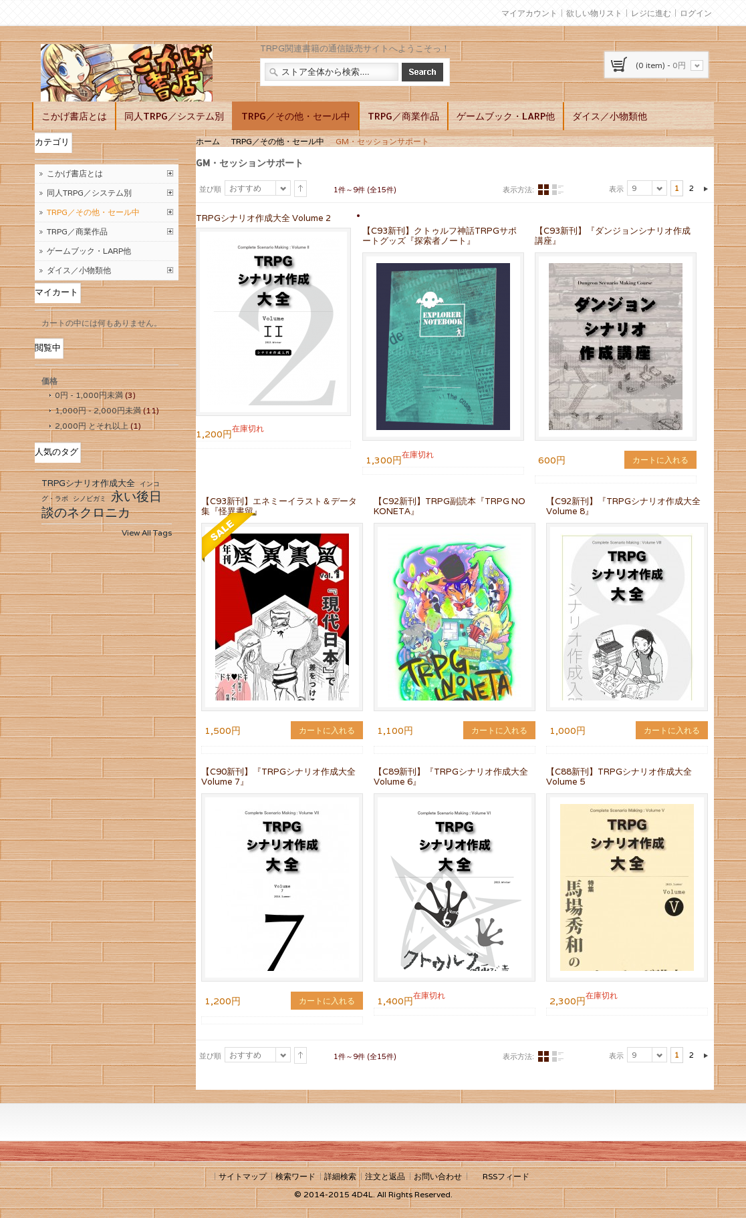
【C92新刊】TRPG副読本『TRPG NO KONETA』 (449, 506)
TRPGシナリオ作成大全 (88, 483)
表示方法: (518, 189)
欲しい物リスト (594, 13)
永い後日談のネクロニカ (101, 504)
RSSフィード (506, 1176)
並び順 (210, 189)
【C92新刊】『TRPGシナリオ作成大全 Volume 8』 (623, 506)
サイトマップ (243, 1176)
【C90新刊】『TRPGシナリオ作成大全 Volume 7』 (278, 777)
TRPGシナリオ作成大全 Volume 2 (263, 218)
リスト (557, 190)
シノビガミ (89, 498)
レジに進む (651, 13)
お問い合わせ (438, 1176)
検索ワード (295, 1176)
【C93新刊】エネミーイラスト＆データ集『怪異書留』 (279, 506)
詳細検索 (340, 1176)
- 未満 (89, 395)
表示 (616, 189)
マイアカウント (529, 13)
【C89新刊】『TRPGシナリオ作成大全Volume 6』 (451, 777)
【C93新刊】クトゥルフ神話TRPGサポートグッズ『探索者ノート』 (439, 236)
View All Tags (147, 533)
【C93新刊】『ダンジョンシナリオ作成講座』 (613, 236)
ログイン (696, 13)
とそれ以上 (91, 426)
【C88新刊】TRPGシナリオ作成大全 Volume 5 (619, 777)
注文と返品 (385, 1176)
